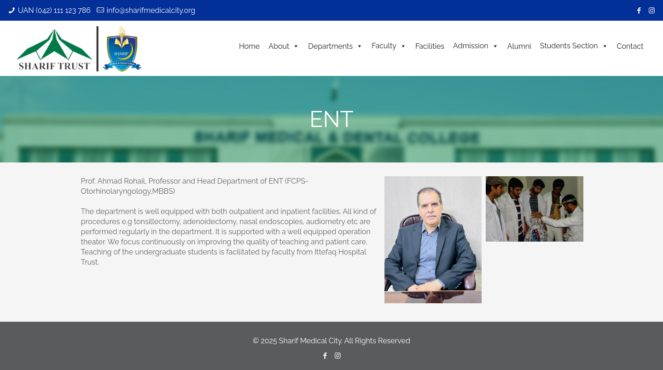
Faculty (389, 45)
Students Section (574, 45)
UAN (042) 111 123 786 (54, 10)
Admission (476, 45)
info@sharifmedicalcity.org (150, 10)
